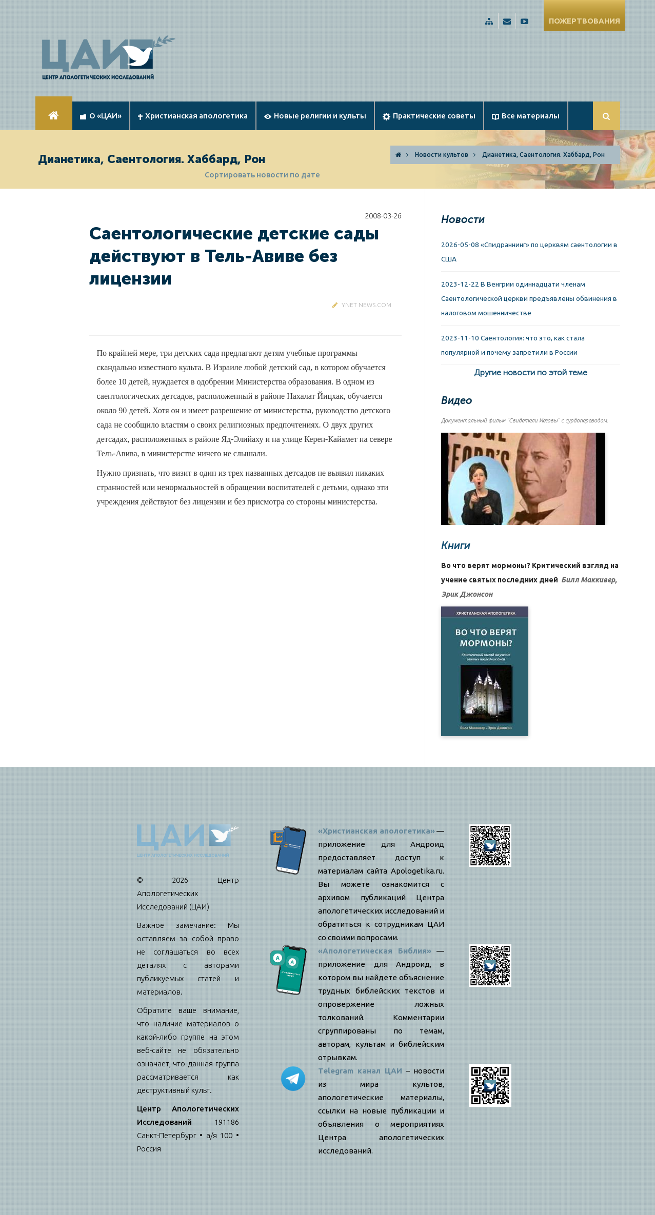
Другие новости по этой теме (530, 372)
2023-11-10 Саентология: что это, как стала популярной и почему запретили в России (513, 345)
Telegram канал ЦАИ (360, 1070)
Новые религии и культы (315, 115)
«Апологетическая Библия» (374, 950)
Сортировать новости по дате (262, 174)
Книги (455, 545)
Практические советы (429, 115)
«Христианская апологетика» (376, 830)
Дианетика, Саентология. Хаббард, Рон (543, 154)
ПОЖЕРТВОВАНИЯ (584, 20)
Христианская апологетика (193, 115)
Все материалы (526, 115)
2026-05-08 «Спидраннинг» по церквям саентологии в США (529, 251)
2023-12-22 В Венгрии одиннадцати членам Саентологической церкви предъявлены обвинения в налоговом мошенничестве (529, 298)
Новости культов (441, 154)
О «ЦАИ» (101, 115)
